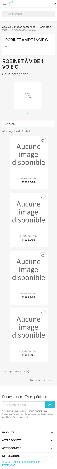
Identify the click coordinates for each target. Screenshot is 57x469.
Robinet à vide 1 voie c (26, 39)
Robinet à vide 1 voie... (28, 178)
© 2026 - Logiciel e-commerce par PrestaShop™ (21, 463)
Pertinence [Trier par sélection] (28, 124)
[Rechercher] (28, 14)
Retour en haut (41, 380)
